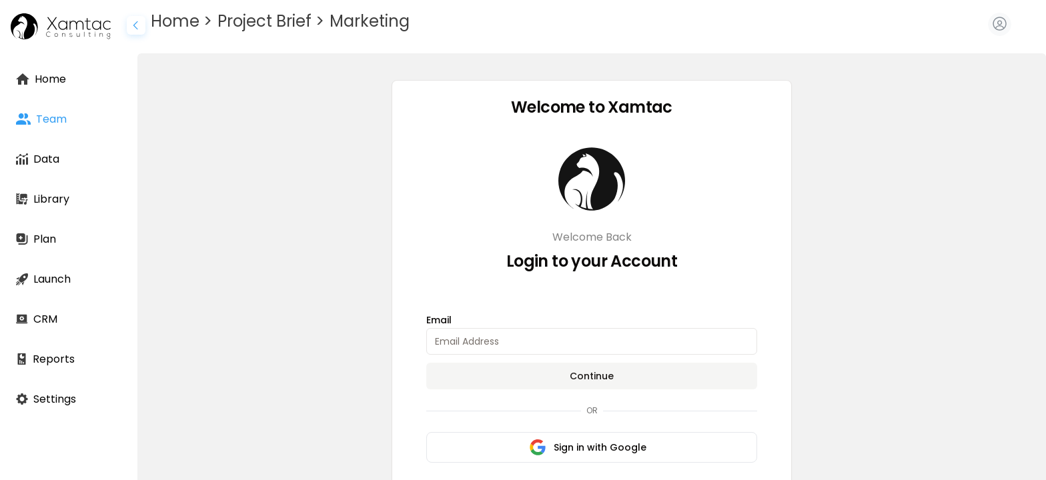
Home (175, 21)
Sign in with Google (588, 447)
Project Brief (264, 21)
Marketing (370, 21)
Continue (592, 376)
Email (439, 320)
